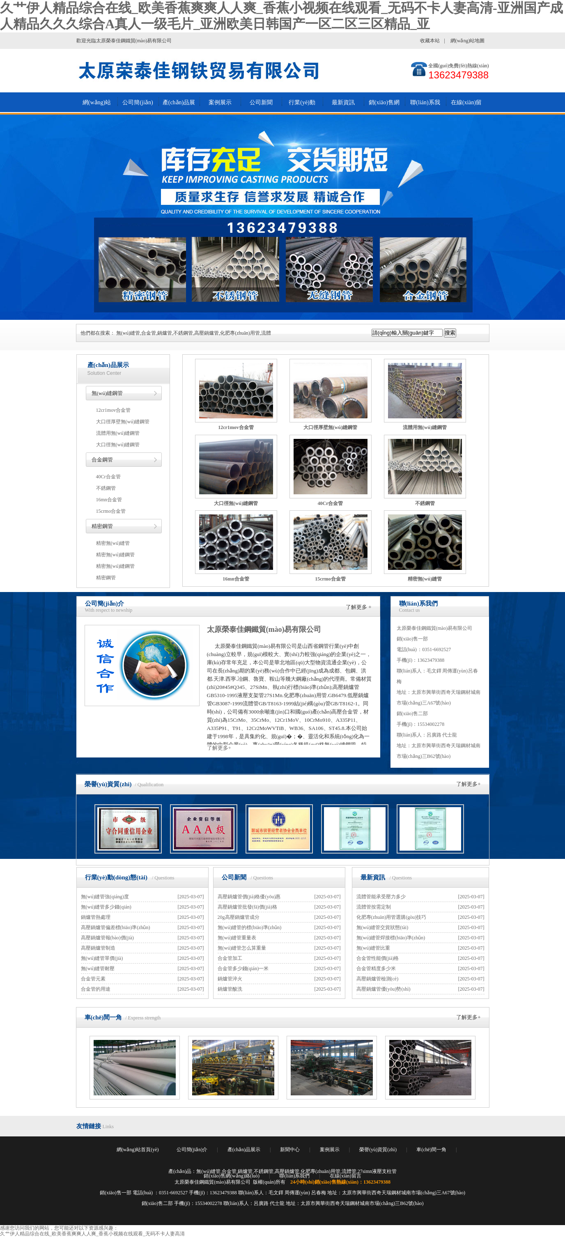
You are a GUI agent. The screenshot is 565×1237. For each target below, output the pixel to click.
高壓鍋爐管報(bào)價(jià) (107, 938)
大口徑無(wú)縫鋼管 (118, 445)
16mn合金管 (109, 500)
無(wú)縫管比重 (373, 948)
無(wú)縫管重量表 (237, 938)
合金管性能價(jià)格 (377, 958)
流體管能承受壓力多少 (381, 897)
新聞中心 (290, 1149)
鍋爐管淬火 (230, 979)
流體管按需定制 (373, 907)
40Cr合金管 (108, 477)
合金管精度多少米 (376, 968)
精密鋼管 (102, 526)
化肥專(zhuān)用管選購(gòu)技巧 (391, 917)
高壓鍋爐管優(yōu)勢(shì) (383, 989)
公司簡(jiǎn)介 (137, 106)
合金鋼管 (102, 460)
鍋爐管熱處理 (95, 917)
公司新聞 (261, 102)
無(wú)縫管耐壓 (98, 968)
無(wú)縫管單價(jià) (102, 958)
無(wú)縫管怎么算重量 (242, 948)
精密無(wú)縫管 (113, 543)
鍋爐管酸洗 (230, 989)
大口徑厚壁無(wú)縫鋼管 (123, 422)
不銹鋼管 (106, 488)
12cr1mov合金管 (113, 410)
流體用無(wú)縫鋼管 (118, 433)
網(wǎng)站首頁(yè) (97, 106)
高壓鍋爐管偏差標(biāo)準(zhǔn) (115, 927)
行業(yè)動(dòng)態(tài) (302, 106)
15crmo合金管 (111, 511)
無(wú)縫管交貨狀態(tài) (382, 927)
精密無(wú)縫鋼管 (115, 555)
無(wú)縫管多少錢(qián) (106, 907)
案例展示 (220, 102)
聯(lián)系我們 (425, 106)
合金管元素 (93, 979)
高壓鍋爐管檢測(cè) (377, 979)
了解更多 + (359, 607)
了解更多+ (219, 748)
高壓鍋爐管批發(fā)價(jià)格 (247, 907)
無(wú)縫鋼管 (107, 393)
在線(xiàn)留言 (466, 106)
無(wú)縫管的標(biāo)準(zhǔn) (250, 927)
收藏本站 (430, 41)
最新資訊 (343, 102)
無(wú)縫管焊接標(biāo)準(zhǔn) (390, 938)
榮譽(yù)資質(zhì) (108, 784)
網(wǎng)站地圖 (467, 41)
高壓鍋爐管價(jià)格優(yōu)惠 (249, 897)
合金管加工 (230, 958)
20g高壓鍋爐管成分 (239, 917)
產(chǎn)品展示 (179, 106)
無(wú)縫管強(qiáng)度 (105, 897)
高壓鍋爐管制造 (98, 948)
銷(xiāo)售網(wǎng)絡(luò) (384, 106)
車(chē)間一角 (103, 1017)
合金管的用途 (95, 989)
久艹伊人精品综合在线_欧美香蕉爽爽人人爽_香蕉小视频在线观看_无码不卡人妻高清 (92, 1234)
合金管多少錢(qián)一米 (243, 968)
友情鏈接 (88, 1126)
